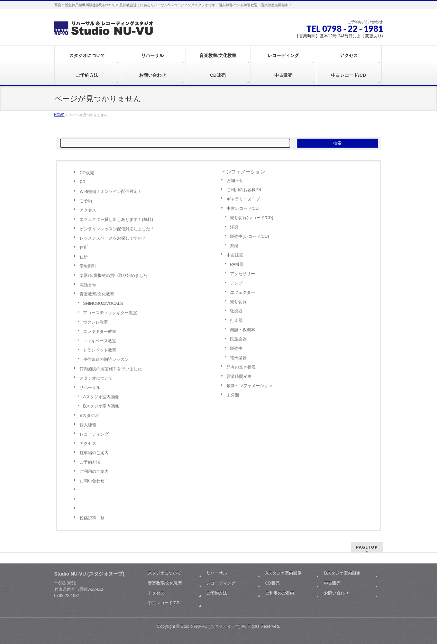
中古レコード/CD (243, 208)
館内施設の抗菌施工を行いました (111, 368)
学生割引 (88, 266)
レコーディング (94, 434)
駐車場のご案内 (94, 452)
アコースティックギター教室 (110, 312)
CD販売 (87, 172)
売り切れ (238, 301)
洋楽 (234, 227)
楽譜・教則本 (242, 329)
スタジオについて (96, 378)
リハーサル (90, 387)
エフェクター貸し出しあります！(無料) (116, 219)
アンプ (236, 283)
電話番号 (88, 284)
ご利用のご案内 (94, 471)
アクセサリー (242, 273)
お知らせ (235, 180)
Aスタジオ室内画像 (101, 396)
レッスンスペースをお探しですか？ (113, 238)
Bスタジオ (89, 415)
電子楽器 (238, 357)
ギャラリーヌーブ (243, 199)
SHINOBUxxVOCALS (103, 303)
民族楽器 (238, 339)
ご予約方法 (90, 462)
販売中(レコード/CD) (249, 236)
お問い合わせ (92, 480)
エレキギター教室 (99, 331)
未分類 (233, 395)
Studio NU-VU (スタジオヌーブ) (210, 626)
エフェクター (242, 292)
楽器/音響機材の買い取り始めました (113, 275)
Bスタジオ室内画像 (101, 406)
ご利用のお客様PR (244, 189)
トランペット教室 (99, 350)
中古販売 (235, 255)
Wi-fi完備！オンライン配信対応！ (111, 191)
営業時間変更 (239, 376)
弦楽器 (236, 311)
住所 (84, 247)
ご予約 (86, 200)
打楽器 (236, 320)
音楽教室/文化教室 (97, 294)
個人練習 (88, 424)
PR (82, 182)
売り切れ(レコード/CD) (251, 217)
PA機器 (237, 264)
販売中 (236, 348)
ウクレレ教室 (95, 322)
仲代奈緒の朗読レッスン (106, 359)
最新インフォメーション (249, 385)
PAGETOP (367, 547)
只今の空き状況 (241, 367)
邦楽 (234, 245)
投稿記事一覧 (92, 518)
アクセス (88, 210)
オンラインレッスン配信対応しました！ (117, 228)
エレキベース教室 (99, 340)
